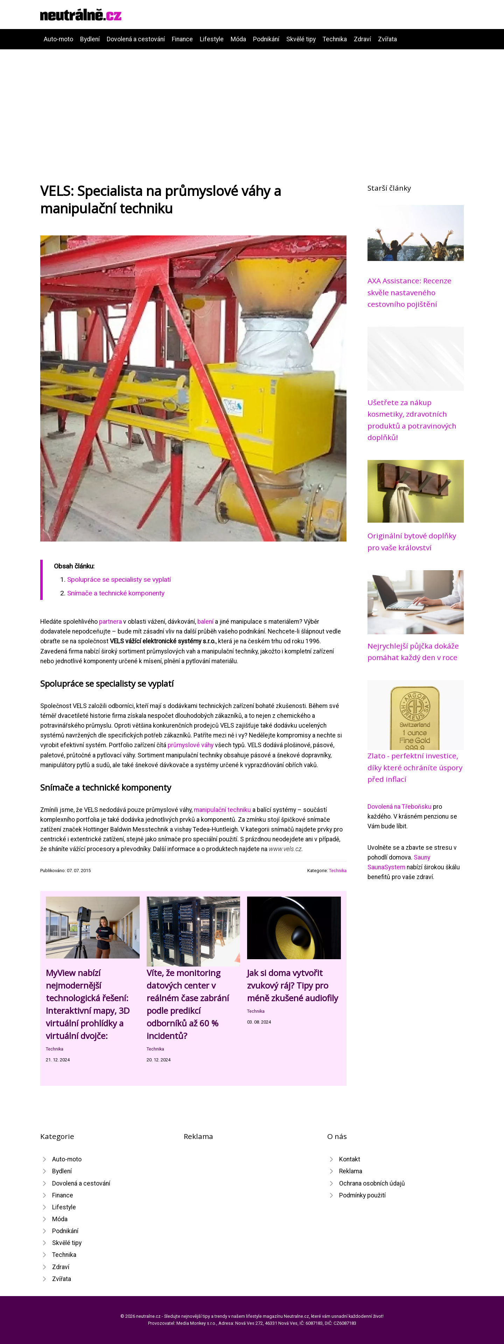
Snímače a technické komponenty (115, 593)
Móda (238, 39)
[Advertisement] (252, 102)
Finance (182, 39)
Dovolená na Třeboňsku (400, 806)
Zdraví (362, 39)
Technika (335, 39)
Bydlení (90, 39)
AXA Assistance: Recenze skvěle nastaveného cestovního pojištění (409, 292)
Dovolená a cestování (136, 39)
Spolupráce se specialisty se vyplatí (119, 579)
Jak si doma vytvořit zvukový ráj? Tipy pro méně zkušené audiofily (292, 985)
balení (205, 621)
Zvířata (387, 39)
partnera (110, 621)
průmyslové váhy (191, 745)
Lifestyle (212, 39)
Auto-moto (58, 39)
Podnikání (266, 39)
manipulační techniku (222, 809)
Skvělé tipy (301, 39)
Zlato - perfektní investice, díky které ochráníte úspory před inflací (415, 767)
